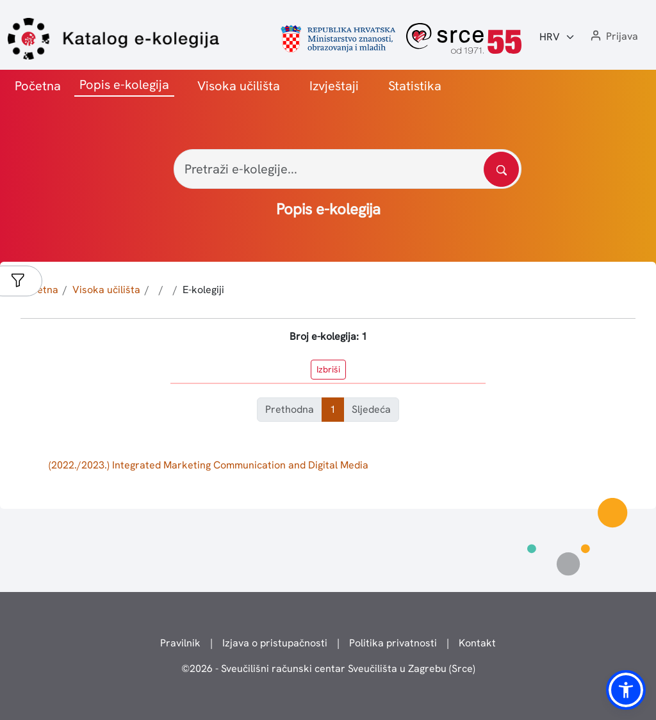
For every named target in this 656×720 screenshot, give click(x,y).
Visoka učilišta (238, 85)
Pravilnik (180, 643)
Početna (38, 85)
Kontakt (477, 643)
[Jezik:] (557, 37)
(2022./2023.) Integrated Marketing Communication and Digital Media (208, 465)
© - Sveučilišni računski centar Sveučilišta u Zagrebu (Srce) (328, 668)
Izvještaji (334, 85)
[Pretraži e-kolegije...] (347, 169)
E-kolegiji (203, 289)
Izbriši (328, 369)
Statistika (414, 85)
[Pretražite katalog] (501, 169)
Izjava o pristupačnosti (274, 643)
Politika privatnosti (393, 643)
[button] (613, 37)
